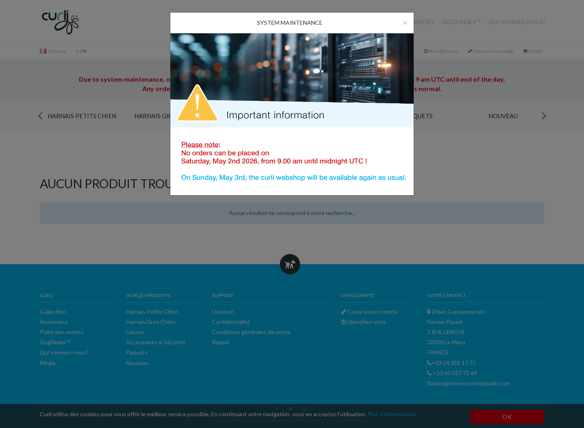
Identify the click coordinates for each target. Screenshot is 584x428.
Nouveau (503, 115)
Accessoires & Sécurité (335, 115)
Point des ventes (408, 21)
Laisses (250, 115)
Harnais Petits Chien (82, 115)
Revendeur (311, 21)
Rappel (220, 342)
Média (47, 362)
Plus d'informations (392, 414)
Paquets (419, 115)
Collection (354, 21)
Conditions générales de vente (251, 331)
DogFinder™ (461, 21)
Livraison (223, 311)
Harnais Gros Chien (166, 115)
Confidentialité (231, 321)
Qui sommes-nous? (517, 21)
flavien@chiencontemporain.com (468, 383)
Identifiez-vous (441, 51)
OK (507, 416)
